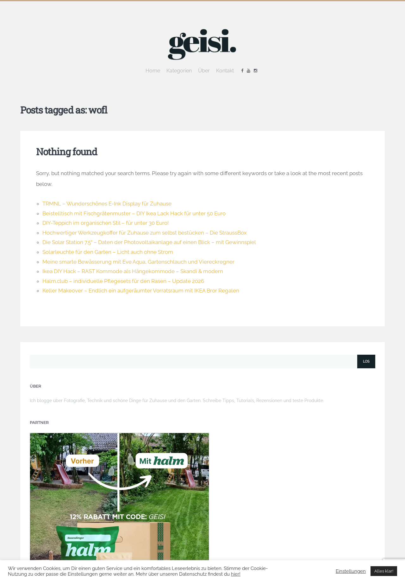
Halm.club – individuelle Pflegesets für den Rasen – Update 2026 (123, 281)
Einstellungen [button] (351, 571)
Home (153, 71)
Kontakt (225, 71)
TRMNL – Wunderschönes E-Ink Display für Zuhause (106, 203)
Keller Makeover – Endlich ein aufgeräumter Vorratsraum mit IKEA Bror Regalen (140, 290)
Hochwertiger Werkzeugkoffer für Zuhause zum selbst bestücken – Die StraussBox (144, 233)
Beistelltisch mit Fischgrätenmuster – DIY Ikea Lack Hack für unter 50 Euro (134, 213)
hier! (235, 574)
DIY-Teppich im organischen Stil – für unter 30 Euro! (105, 223)
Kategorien (179, 71)
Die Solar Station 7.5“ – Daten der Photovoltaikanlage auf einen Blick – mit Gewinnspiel (149, 242)
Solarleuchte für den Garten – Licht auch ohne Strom (107, 252)
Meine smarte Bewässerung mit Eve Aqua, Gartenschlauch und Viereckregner (138, 262)
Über (204, 71)
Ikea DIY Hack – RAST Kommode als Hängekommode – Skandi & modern (132, 271)
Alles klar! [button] (383, 571)
